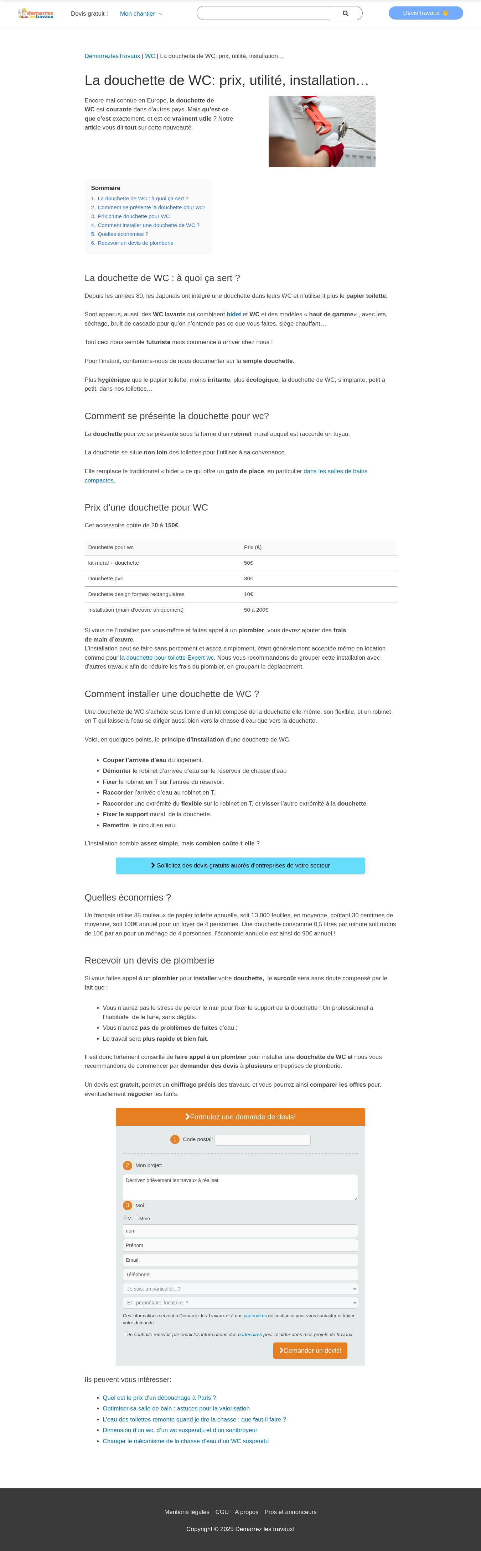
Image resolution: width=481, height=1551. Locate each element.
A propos (247, 1512)
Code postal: (198, 1139)
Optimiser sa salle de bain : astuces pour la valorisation (177, 1408)
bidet (234, 314)
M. (130, 1218)
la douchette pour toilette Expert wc (167, 657)
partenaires (255, 1315)
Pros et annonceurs (291, 1512)
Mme (144, 1218)
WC (151, 56)
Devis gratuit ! (89, 13)
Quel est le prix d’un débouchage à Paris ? (160, 1397)
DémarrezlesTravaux (113, 56)
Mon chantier (137, 13)
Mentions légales (187, 1512)
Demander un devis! (310, 1350)
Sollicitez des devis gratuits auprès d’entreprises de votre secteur (240, 865)
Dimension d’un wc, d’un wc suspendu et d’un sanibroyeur (181, 1430)
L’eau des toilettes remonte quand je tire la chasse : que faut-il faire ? (195, 1419)
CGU (222, 1512)
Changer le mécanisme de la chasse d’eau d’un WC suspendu (186, 1441)
